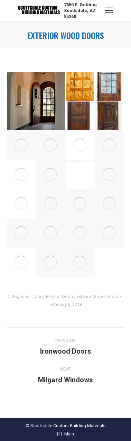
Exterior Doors (60, 296)
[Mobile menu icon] (109, 10)
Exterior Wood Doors (97, 296)
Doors (37, 296)
